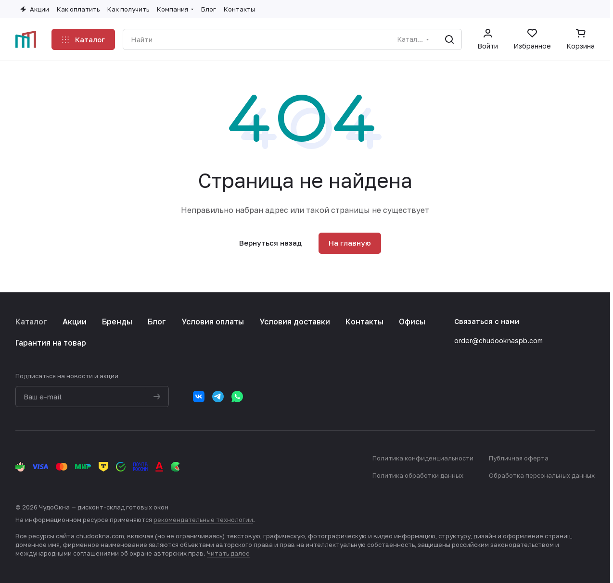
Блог (157, 321)
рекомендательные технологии (203, 519)
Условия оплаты (212, 321)
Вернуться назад (270, 242)
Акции (75, 321)
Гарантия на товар (50, 342)
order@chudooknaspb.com (498, 340)
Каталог (31, 321)
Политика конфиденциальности (422, 458)
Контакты (364, 321)
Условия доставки (294, 321)
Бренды (117, 321)
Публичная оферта (519, 458)
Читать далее (228, 553)
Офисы (412, 321)
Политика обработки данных (417, 475)
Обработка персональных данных (542, 475)
